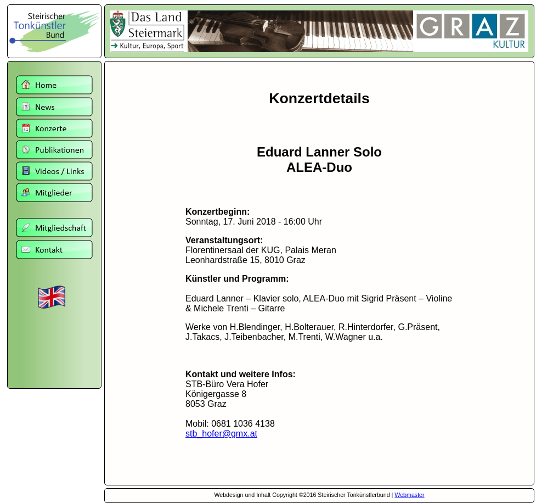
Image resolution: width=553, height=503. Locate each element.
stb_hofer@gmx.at (221, 433)
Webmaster (409, 494)
